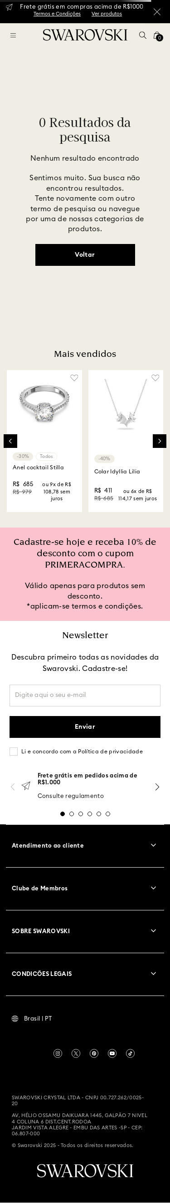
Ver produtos (107, 13)
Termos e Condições (57, 13)
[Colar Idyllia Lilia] (126, 441)
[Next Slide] (159, 441)
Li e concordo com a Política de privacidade (82, 751)
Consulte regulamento (71, 796)
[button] (142, 35)
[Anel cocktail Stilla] (44, 441)
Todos (46, 456)
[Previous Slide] (10, 441)
